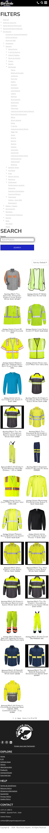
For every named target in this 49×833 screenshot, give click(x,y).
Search (3, 236)
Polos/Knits (12, 49)
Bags (7, 221)
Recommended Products (12, 29)
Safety (13, 82)
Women (14, 97)
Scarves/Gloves (14, 194)
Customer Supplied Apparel (16, 34)
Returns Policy (6, 788)
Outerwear (15, 102)
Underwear (12, 182)
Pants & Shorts (14, 58)
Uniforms (14, 76)
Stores (2, 764)
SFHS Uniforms (11, 37)
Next (19, 718)
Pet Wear (9, 224)
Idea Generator (6, 767)
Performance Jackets (16, 185)
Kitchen (14, 85)
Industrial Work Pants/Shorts (22, 111)
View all (6, 20)
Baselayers (12, 203)
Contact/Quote (6, 773)
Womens (11, 179)
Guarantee (4, 794)
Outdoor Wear (13, 167)
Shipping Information (8, 791)
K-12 (2, 759)
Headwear (9, 43)
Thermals (14, 108)
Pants (13, 70)
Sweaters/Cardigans (16, 191)
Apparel (9, 46)
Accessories (15, 99)
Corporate (15, 153)
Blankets (9, 212)
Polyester (11, 188)
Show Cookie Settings (24, 831)
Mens (13, 117)
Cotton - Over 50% (15, 200)
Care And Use (5, 775)
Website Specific (9, 23)
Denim (13, 141)
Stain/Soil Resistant (19, 114)
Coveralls (14, 150)
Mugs (8, 227)
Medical (14, 165)
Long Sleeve (15, 91)
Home (2, 756)
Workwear (12, 67)
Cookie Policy (5, 799)
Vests (13, 135)
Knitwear (11, 170)
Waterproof (15, 162)
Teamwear (12, 197)
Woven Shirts (13, 176)
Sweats (13, 147)
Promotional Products (14, 215)
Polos (13, 123)
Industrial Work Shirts (19, 129)
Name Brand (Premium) (12, 26)
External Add (11, 40)
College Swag (5, 762)
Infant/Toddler (14, 55)
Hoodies (14, 105)
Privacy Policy (5, 796)
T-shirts (14, 126)
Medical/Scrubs (17, 73)
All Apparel (7, 32)
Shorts (13, 138)
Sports (10, 64)
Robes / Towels (11, 206)
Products (3, 770)
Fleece (10, 61)
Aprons (13, 144)
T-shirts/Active (14, 52)
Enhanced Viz (16, 159)
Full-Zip (14, 79)
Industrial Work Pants (19, 156)
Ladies (13, 94)
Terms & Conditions (8, 786)
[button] (42, 2)
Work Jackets (16, 120)
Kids (10, 173)
